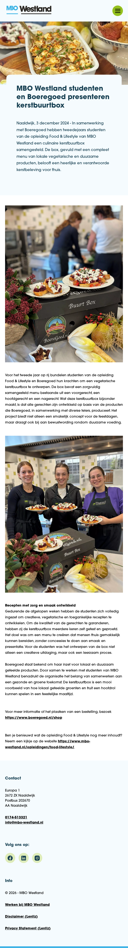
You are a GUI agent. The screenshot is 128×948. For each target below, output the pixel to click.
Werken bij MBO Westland (27, 905)
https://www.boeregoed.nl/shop (33, 718)
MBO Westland (29, 10)
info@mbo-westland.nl (24, 822)
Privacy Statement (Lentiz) (28, 928)
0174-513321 (16, 817)
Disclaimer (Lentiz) (21, 916)
